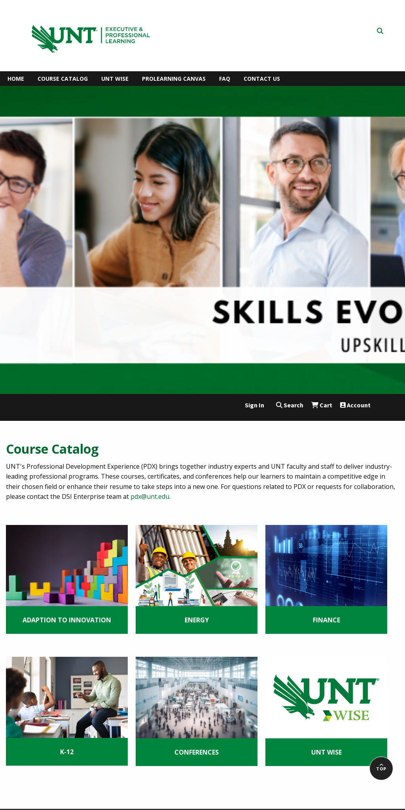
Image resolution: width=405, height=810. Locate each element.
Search (289, 405)
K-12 (67, 751)
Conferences (196, 752)
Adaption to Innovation (67, 620)
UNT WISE (326, 752)
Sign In (254, 405)
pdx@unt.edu (150, 496)
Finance (326, 620)
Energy (197, 620)
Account (355, 405)
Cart (321, 405)
